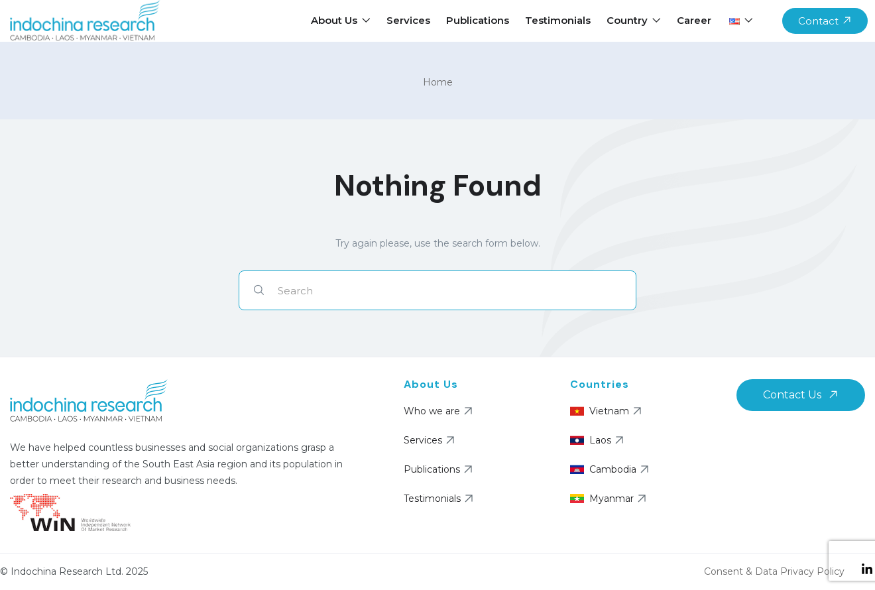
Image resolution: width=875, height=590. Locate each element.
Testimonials (558, 20)
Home (438, 82)
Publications (477, 20)
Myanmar (610, 498)
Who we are (440, 411)
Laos (598, 440)
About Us (341, 20)
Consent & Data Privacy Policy (774, 571)
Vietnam (607, 411)
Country (634, 20)
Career (694, 20)
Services (408, 20)
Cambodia (611, 469)
